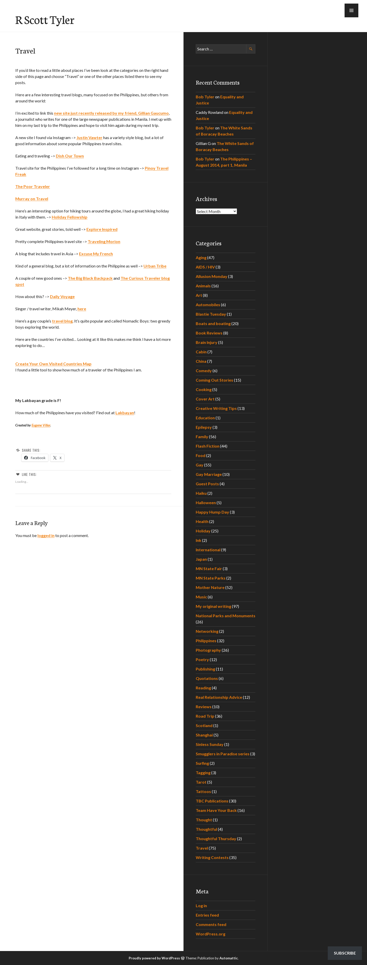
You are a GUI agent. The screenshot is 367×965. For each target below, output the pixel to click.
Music (201, 596)
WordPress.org (210, 933)
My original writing (213, 606)
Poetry (202, 659)
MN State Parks (211, 577)
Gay (199, 464)
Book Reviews (209, 332)
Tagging (203, 772)
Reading (203, 687)
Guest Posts (207, 483)
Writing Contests (212, 857)
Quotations (207, 678)
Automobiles (208, 304)
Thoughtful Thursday (216, 838)
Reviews (204, 706)
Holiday (203, 530)
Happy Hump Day (212, 512)
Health (202, 521)
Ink (198, 540)
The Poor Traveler (32, 186)
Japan (201, 559)
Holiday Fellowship (69, 217)
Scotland (204, 725)
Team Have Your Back (216, 810)
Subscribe (345, 952)
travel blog (62, 320)
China (201, 361)
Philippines (206, 640)
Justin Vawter (89, 137)
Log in (201, 905)
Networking (207, 631)
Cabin (201, 351)
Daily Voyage (62, 296)
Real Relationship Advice (219, 697)
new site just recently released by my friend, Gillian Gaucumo (111, 113)
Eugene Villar (41, 425)
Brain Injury (206, 342)
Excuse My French (96, 253)
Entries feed (207, 915)
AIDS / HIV (205, 266)
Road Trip (205, 716)
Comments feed (211, 924)
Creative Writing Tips (216, 408)
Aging (201, 257)
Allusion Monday (211, 276)
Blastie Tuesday (211, 314)
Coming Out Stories (214, 380)
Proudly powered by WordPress (154, 958)
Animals (203, 285)
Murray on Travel (31, 198)
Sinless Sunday (210, 744)
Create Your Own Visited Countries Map (53, 363)
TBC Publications (212, 800)
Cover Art (205, 398)
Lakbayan (124, 412)
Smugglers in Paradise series (223, 753)
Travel (202, 848)
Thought (204, 819)
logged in (46, 535)
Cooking (204, 389)
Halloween (206, 502)
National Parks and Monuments (225, 615)
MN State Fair (209, 568)
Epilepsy (204, 427)
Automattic (228, 958)
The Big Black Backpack (90, 278)
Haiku (201, 493)
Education (205, 417)
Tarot (201, 782)
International (208, 549)
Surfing (202, 763)
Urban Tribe (154, 265)
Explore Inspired (101, 229)
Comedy (204, 370)
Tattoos (203, 791)
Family (202, 436)
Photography (208, 650)
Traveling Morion (104, 241)
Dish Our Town (70, 155)
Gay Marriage (209, 474)
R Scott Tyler (44, 19)
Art (199, 295)
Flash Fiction (207, 446)
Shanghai (204, 734)
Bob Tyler (205, 96)
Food (200, 455)
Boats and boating (213, 323)
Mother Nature (210, 587)
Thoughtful (206, 829)
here (81, 308)
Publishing (205, 668)
